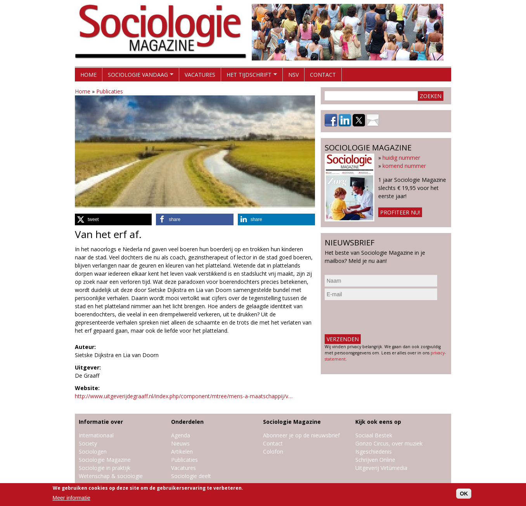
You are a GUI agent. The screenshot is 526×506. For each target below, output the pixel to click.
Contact (323, 74)
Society (88, 443)
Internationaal (96, 435)
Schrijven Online (375, 459)
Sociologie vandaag (137, 76)
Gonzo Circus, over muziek (388, 443)
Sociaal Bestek (373, 435)
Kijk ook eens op (378, 421)
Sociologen (93, 451)
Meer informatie (71, 498)
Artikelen (182, 451)
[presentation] (384, 317)
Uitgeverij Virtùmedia (381, 467)
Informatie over (101, 421)
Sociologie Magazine (105, 459)
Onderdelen (187, 421)
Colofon (273, 451)
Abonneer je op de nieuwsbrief (301, 435)
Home (88, 74)
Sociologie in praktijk (104, 467)
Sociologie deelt (191, 476)
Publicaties (109, 91)
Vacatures (200, 74)
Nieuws (180, 443)
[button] (113, 219)
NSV (293, 74)
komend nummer (404, 165)
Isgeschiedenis (373, 451)
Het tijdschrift (249, 76)
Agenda (180, 435)
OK (464, 493)
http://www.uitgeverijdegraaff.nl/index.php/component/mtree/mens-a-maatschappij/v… (183, 396)
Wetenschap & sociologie (111, 476)
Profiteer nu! (400, 212)
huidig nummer (401, 157)
